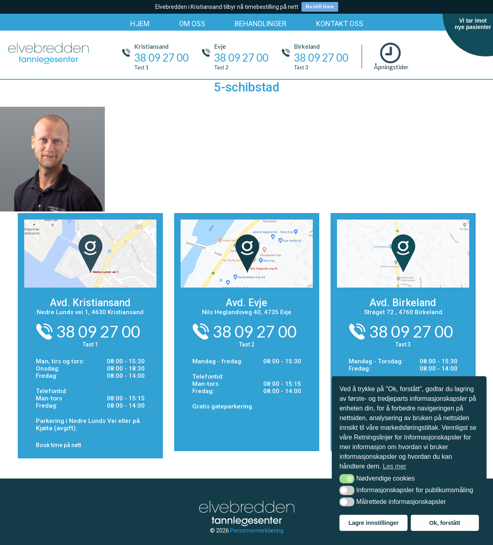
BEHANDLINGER (261, 23)
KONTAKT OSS (339, 23)
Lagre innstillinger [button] (373, 523)
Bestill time (320, 7)
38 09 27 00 (98, 331)
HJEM (140, 23)
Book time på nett (58, 445)
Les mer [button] (394, 466)
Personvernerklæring (256, 530)
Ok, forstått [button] (444, 523)
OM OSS (192, 23)
